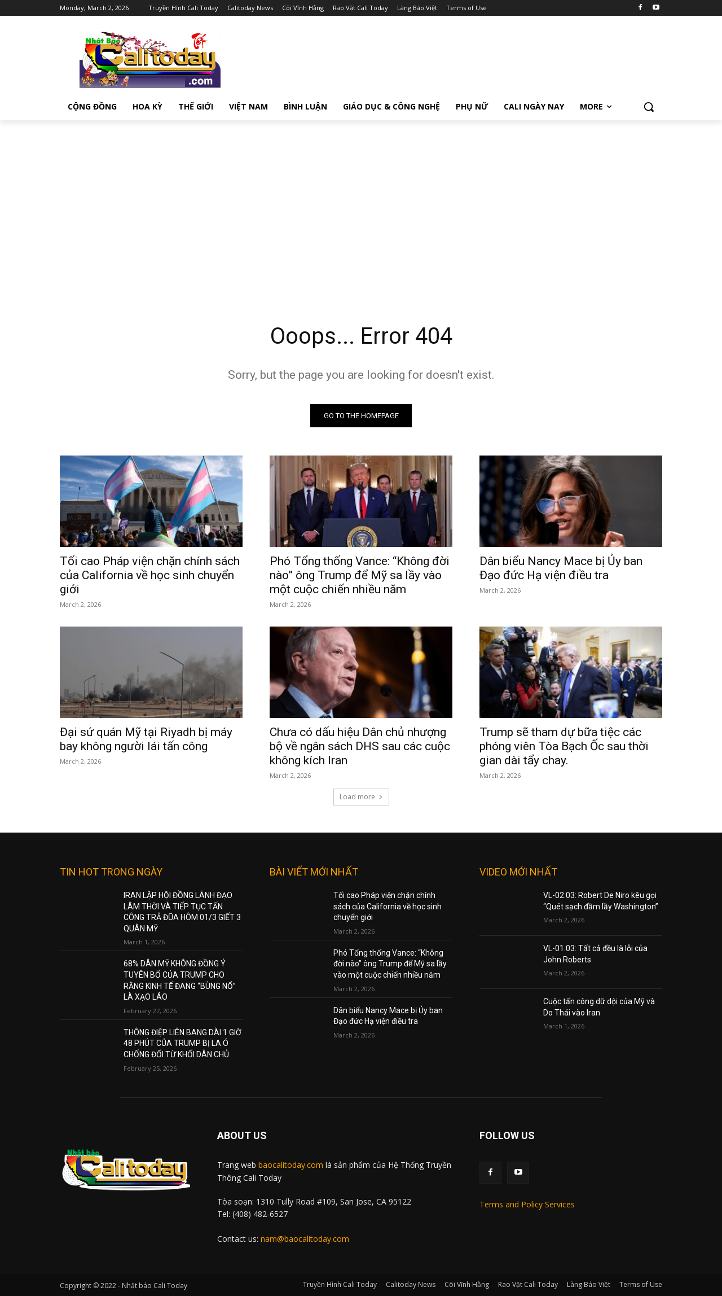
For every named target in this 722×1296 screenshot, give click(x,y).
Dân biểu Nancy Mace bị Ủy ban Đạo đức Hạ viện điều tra (560, 568)
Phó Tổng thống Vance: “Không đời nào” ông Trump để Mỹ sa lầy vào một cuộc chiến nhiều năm (360, 575)
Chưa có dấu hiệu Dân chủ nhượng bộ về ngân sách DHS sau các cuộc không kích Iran (360, 746)
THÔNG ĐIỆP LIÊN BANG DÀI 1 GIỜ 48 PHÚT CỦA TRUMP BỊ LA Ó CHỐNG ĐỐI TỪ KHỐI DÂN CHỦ (182, 1043)
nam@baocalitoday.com (305, 1238)
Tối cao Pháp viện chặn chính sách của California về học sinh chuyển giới (150, 575)
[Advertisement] (361, 205)
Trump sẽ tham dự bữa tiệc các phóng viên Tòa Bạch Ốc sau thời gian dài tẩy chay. (564, 746)
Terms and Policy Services (527, 1204)
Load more (361, 797)
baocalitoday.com (290, 1164)
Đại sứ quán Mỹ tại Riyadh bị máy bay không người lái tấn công (146, 739)
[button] (648, 106)
